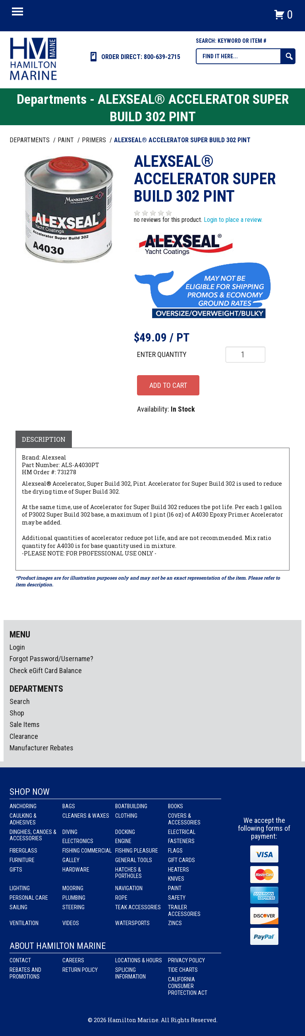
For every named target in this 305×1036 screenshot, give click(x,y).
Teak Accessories (138, 907)
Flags (175, 850)
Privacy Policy (186, 960)
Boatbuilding (131, 806)
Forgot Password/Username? (51, 658)
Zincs (175, 923)
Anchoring (23, 806)
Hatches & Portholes (128, 873)
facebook (250, 802)
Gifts (16, 869)
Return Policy (80, 970)
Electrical (181, 832)
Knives (176, 879)
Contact (20, 960)
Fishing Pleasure (136, 850)
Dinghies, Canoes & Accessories (33, 835)
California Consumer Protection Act (187, 986)
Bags (68, 806)
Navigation (129, 888)
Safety (176, 898)
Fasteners (181, 841)
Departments (30, 140)
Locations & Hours (138, 960)
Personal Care (29, 898)
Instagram (264, 802)
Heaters (178, 869)
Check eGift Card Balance (46, 670)
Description (44, 439)
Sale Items (25, 724)
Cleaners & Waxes (85, 816)
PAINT (66, 140)
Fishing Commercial (87, 850)
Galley (70, 860)
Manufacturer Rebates (41, 748)
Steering (73, 907)
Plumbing (73, 898)
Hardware (75, 869)
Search (20, 701)
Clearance (24, 736)
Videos (70, 923)
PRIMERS (95, 140)
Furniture (22, 860)
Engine (123, 841)
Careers (73, 960)
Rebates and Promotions (25, 973)
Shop (17, 713)
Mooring (72, 888)
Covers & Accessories (184, 819)
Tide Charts (183, 970)
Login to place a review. (233, 219)
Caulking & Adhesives (23, 819)
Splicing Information (130, 973)
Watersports (132, 923)
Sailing (18, 907)
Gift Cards (181, 860)
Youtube (279, 802)
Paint (174, 888)
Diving (69, 832)
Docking (125, 832)
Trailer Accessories (184, 910)
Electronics (77, 841)
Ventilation (24, 923)
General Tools (133, 860)
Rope (121, 898)
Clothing (126, 816)
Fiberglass (23, 850)
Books (175, 806)
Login (17, 647)
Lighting (20, 888)
